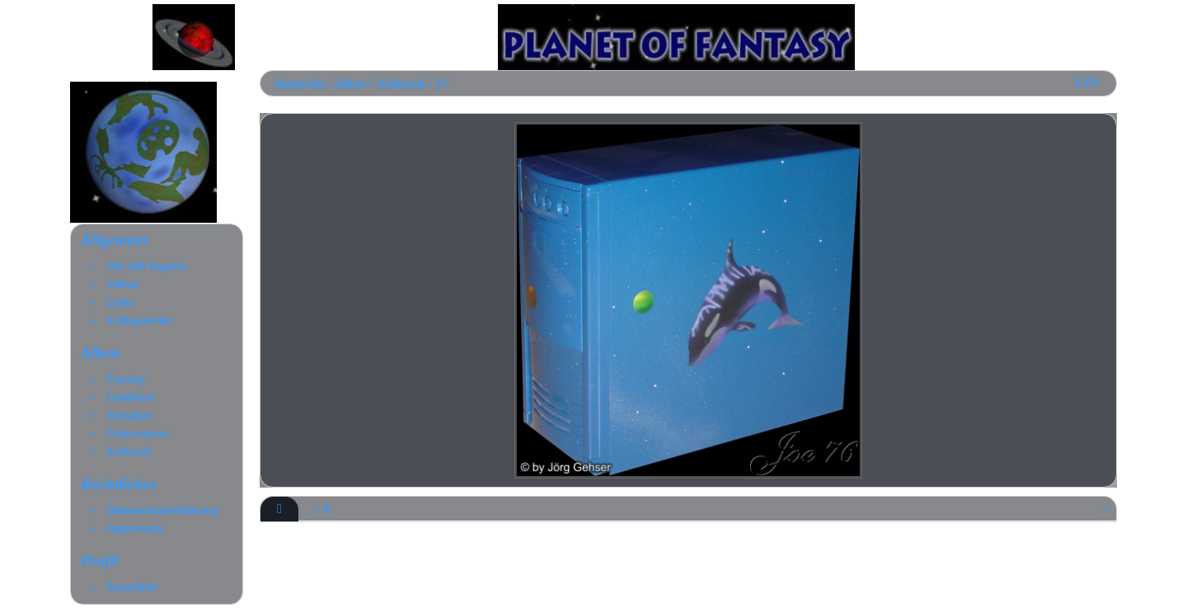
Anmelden (131, 586)
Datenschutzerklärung (162, 509)
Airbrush (129, 451)
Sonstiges (129, 415)
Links (120, 302)
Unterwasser (137, 433)
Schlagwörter (139, 320)
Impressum (134, 528)
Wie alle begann (146, 265)
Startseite (299, 84)
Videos (122, 283)
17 (441, 84)
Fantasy (126, 378)
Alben (100, 352)
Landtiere (130, 396)
